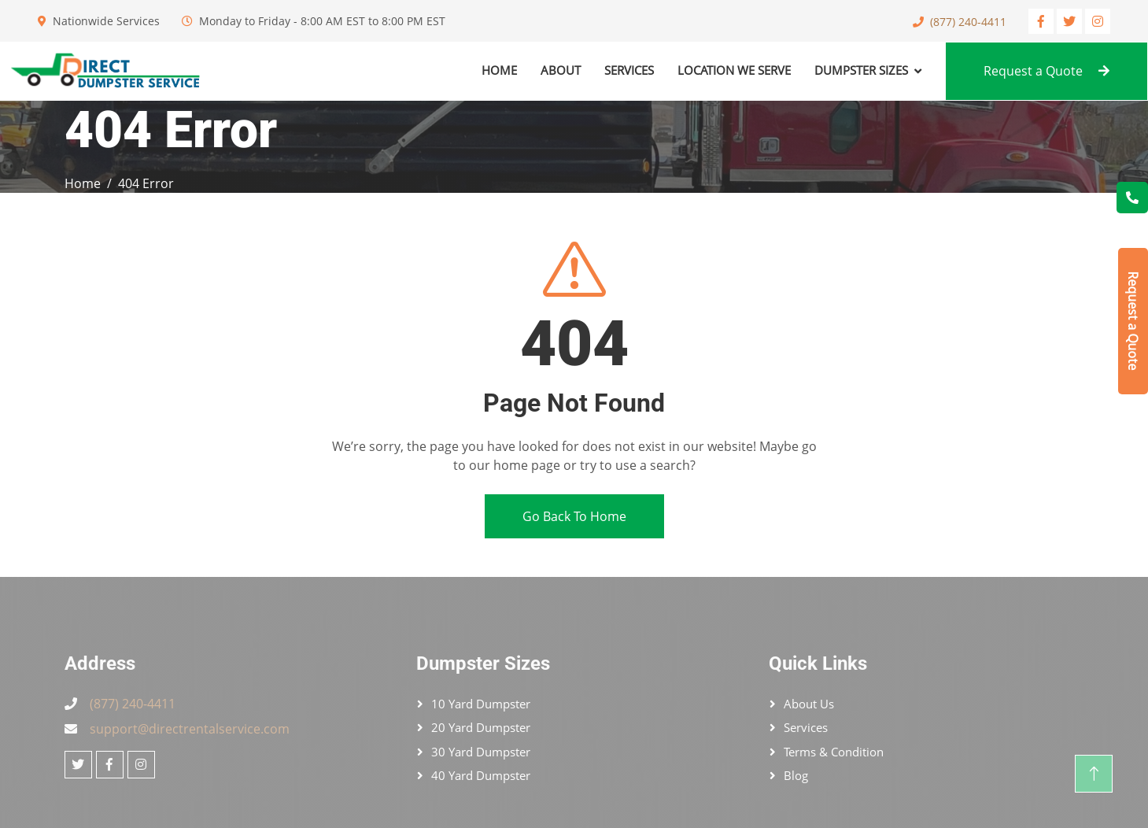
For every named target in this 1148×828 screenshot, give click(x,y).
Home (499, 70)
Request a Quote (1046, 70)
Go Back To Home (574, 516)
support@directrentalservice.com (190, 728)
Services (629, 70)
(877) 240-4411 (968, 21)
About (561, 70)
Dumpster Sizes (861, 70)
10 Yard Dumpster (480, 704)
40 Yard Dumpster (480, 775)
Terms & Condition (834, 752)
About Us (809, 704)
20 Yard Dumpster (480, 727)
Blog (796, 775)
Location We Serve (734, 70)
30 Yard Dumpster (480, 752)
